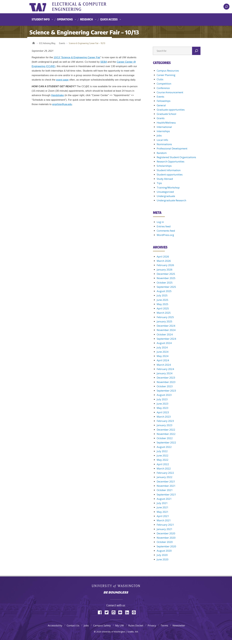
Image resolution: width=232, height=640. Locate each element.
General (161, 105)
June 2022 (162, 455)
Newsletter (179, 625)
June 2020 (162, 559)
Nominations (164, 144)
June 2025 (162, 300)
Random (162, 153)
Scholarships (164, 165)
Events (62, 43)
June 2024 (162, 351)
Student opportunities (170, 174)
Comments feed (166, 230)
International (164, 127)
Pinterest (135, 612)
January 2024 (164, 373)
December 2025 (166, 274)
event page (62, 79)
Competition (164, 83)
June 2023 (162, 403)
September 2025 (166, 287)
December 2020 (166, 533)
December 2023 (166, 377)
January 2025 (164, 321)
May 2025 (162, 304)
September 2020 (166, 546)
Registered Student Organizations (176, 157)
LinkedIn (128, 612)
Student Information (169, 170)
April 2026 (163, 256)
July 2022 (162, 451)
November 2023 (166, 382)
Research (86, 19)
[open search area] (226, 6)
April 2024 (163, 360)
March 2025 (164, 312)
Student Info (41, 19)
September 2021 (166, 494)
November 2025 (166, 278)
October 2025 (165, 282)
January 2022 (164, 477)
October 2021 (165, 490)
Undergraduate (166, 196)
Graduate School (166, 114)
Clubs (160, 79)
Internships (163, 131)
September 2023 (166, 390)
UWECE (84, 6)
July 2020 (162, 555)
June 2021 (162, 507)
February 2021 (165, 524)
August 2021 (164, 498)
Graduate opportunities (171, 109)
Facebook (101, 612)
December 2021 (166, 481)
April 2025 (163, 308)
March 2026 (164, 261)
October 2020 (165, 542)
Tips (159, 183)
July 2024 (162, 347)
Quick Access (109, 19)
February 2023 (165, 421)
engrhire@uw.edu (62, 104)
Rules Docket (135, 625)
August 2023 (164, 395)
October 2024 (165, 334)
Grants (161, 118)
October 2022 (165, 438)
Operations (65, 19)
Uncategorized (165, 191)
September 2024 (166, 338)
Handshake (57, 95)
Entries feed (164, 226)
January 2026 (164, 269)
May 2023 (162, 408)
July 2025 (162, 295)
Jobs (159, 135)
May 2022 (162, 459)
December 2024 (166, 325)
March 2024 (164, 364)
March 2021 (164, 520)
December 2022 (166, 429)
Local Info (162, 140)
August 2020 (164, 550)
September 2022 (166, 442)
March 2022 (164, 468)
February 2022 (165, 472)
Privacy (152, 625)
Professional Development (172, 148)
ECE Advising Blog (47, 43)
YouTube (121, 612)
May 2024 (162, 356)
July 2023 (162, 399)
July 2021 (162, 503)
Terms (164, 625)
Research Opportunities (170, 161)
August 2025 (164, 291)
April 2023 (163, 412)
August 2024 (164, 343)
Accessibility (55, 625)
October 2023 (165, 386)
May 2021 (162, 511)
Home (33, 42)
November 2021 (166, 485)
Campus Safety (102, 625)
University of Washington (41, 6)
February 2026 (165, 265)
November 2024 (166, 330)
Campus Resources (168, 70)
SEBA (103, 61)
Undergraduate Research (171, 200)
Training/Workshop (168, 187)
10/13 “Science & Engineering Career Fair (77, 57)
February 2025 (165, 317)
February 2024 (165, 369)
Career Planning (166, 75)
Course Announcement (170, 92)
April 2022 (163, 464)
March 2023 (164, 416)
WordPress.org (165, 235)
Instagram (114, 612)
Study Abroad (165, 178)
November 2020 (166, 537)
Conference (163, 88)
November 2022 (166, 434)
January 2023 (164, 425)
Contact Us (73, 625)
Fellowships (163, 101)
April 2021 (163, 516)
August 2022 (164, 447)
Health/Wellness (166, 122)
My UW (119, 625)
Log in (160, 222)
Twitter (108, 612)
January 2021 (164, 529)
